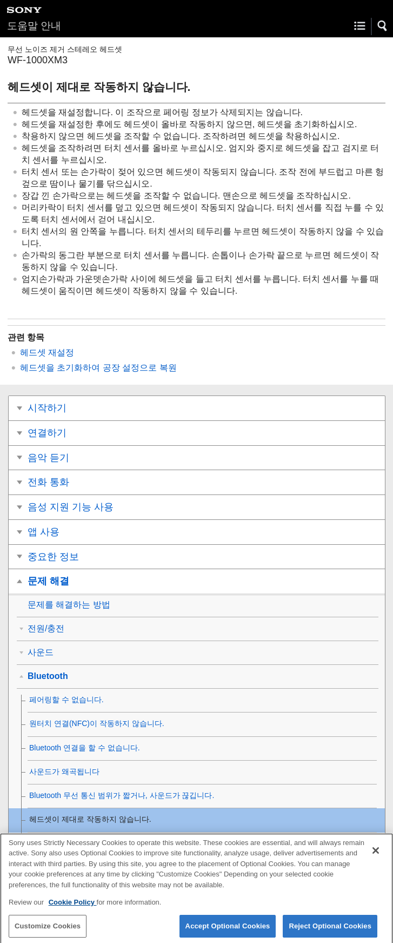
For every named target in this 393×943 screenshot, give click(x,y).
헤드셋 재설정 (47, 352)
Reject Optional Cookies (330, 931)
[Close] (376, 855)
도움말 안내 (34, 25)
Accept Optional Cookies (227, 931)
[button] (382, 26)
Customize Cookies (48, 931)
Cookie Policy (73, 907)
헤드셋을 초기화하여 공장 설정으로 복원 (98, 367)
